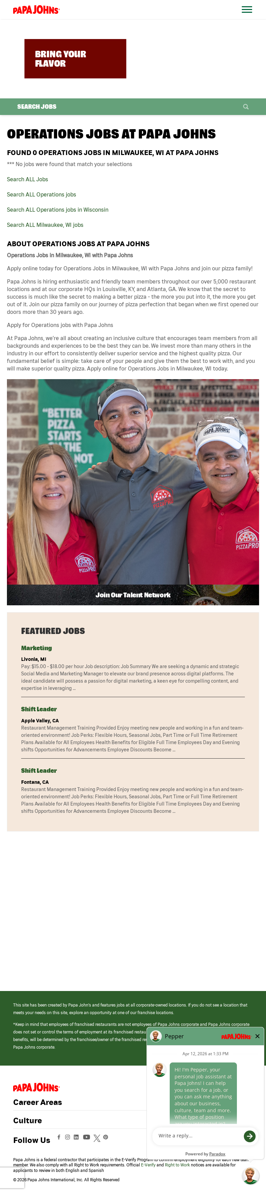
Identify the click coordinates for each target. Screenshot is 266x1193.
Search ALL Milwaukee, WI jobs (45, 225)
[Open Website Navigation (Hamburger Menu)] (248, 18)
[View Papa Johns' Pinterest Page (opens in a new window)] (107, 1140)
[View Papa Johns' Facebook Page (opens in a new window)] (59, 1140)
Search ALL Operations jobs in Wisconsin (57, 209)
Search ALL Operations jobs (41, 194)
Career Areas (37, 1102)
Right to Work (177, 1165)
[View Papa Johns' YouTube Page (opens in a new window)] (88, 1140)
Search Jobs (36, 106)
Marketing (36, 648)
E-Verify (148, 1165)
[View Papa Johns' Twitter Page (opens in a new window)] (98, 1140)
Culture (27, 1120)
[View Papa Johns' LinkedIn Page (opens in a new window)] (78, 1140)
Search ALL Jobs (27, 179)
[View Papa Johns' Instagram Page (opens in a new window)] (68, 1140)
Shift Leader (39, 709)
